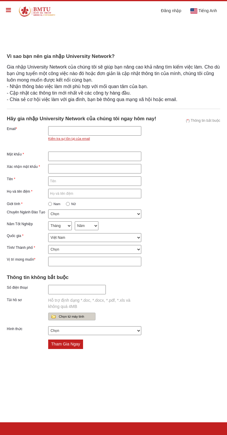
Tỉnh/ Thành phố (21, 248)
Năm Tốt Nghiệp (20, 224)
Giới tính (14, 204)
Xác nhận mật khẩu (23, 167)
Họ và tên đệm (20, 191)
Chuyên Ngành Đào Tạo (26, 212)
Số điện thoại (17, 287)
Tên (11, 179)
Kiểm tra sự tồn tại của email (69, 138)
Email (12, 129)
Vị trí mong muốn (21, 259)
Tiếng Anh (203, 11)
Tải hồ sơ (14, 300)
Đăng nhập (171, 10)
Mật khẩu (15, 154)
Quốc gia (15, 236)
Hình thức (14, 329)
